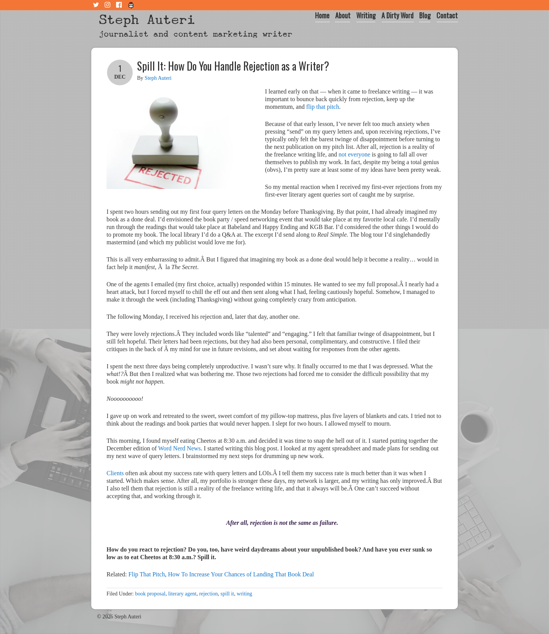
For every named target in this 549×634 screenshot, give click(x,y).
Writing (366, 15)
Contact (447, 15)
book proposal (150, 594)
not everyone (354, 154)
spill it (227, 594)
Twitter (97, 5)
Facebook (120, 5)
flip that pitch (322, 106)
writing (244, 594)
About (342, 15)
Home (322, 15)
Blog (425, 15)
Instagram (108, 5)
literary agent (182, 594)
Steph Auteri (147, 19)
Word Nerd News (179, 448)
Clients (115, 473)
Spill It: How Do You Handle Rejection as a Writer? (233, 66)
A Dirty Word (397, 15)
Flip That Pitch (146, 574)
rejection (208, 594)
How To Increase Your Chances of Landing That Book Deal (241, 574)
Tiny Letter (131, 5)
